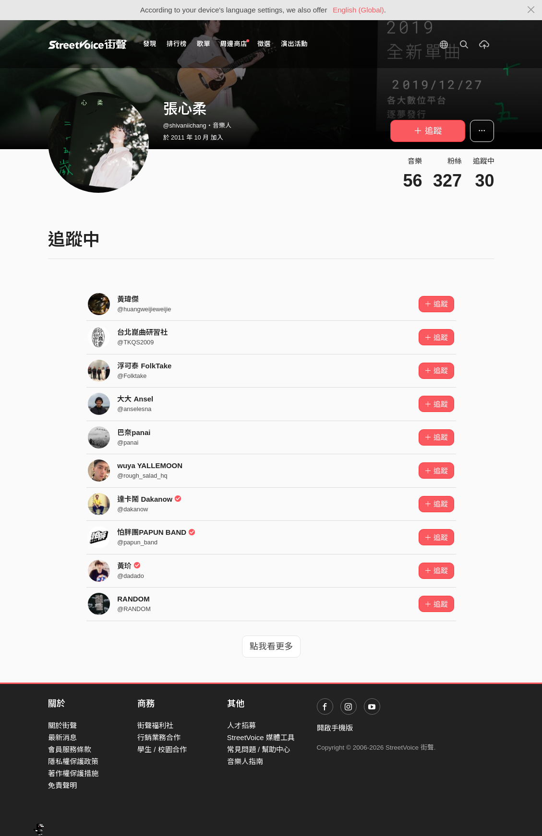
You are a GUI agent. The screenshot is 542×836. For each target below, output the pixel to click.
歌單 (203, 43)
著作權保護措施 (73, 773)
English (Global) (358, 10)
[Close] (531, 10)
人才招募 (241, 725)
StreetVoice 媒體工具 (261, 737)
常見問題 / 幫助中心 (259, 749)
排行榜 (177, 43)
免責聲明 (62, 785)
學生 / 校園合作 (162, 749)
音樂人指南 (245, 761)
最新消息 (62, 737)
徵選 (264, 43)
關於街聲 (62, 725)
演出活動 (294, 43)
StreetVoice (87, 44)
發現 (150, 43)
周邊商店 (235, 43)
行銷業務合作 (159, 737)
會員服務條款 (69, 749)
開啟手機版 (335, 728)
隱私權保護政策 (73, 761)
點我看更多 (271, 646)
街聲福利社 (155, 725)
